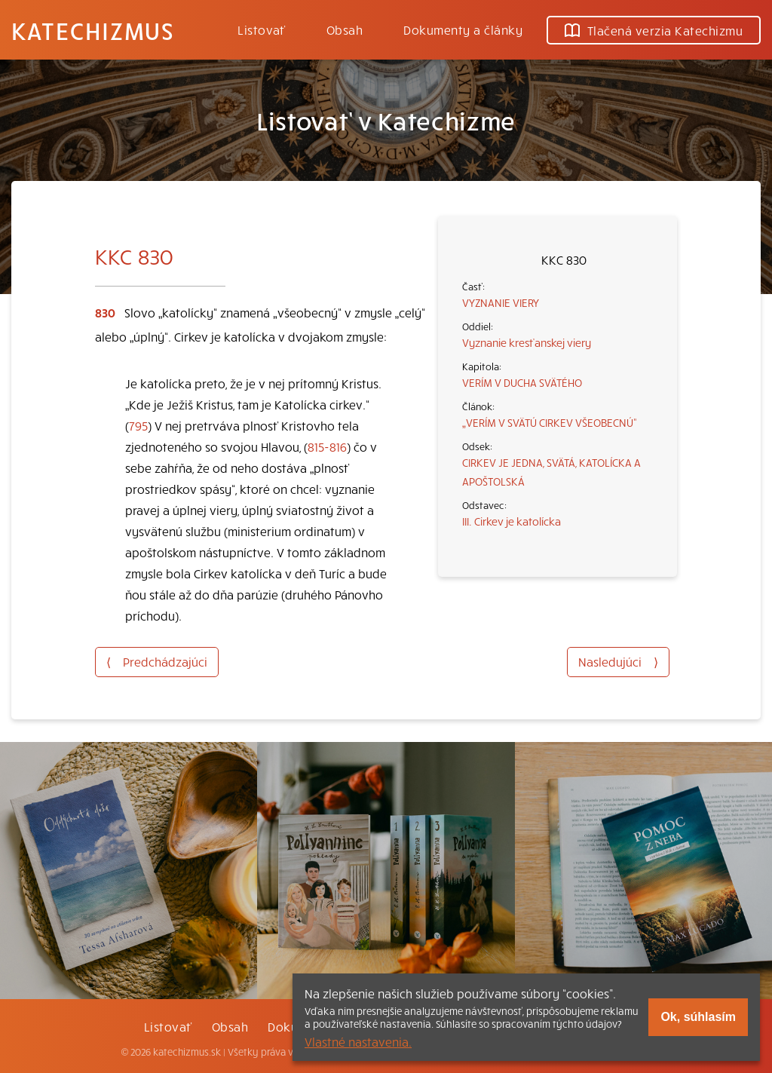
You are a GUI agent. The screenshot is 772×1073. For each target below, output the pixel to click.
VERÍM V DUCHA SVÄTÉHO (522, 382)
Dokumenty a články (462, 29)
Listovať (261, 29)
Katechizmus (92, 30)
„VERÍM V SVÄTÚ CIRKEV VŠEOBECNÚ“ (549, 422)
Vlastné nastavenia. (358, 1041)
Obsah (344, 29)
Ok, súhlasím (698, 1016)
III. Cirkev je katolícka (511, 521)
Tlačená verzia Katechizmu (654, 30)
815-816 (327, 446)
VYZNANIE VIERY (500, 302)
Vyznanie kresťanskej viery (526, 342)
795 (138, 425)
